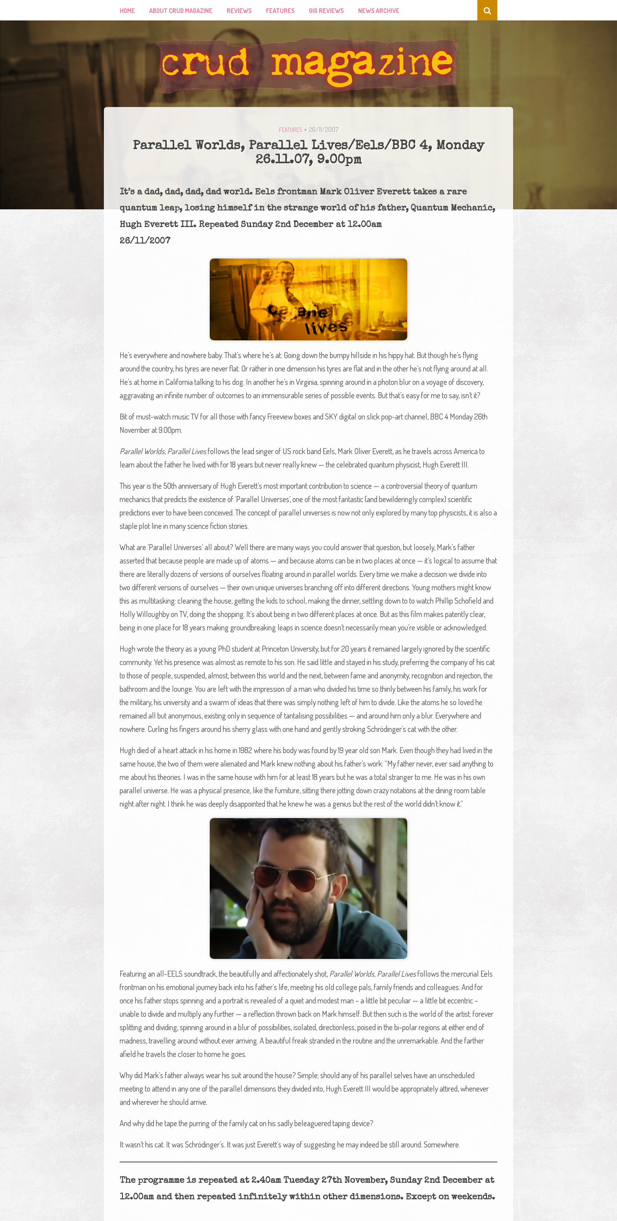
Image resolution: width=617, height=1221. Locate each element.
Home (127, 11)
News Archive (378, 11)
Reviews (239, 11)
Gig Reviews (326, 11)
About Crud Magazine (180, 11)
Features (280, 11)
